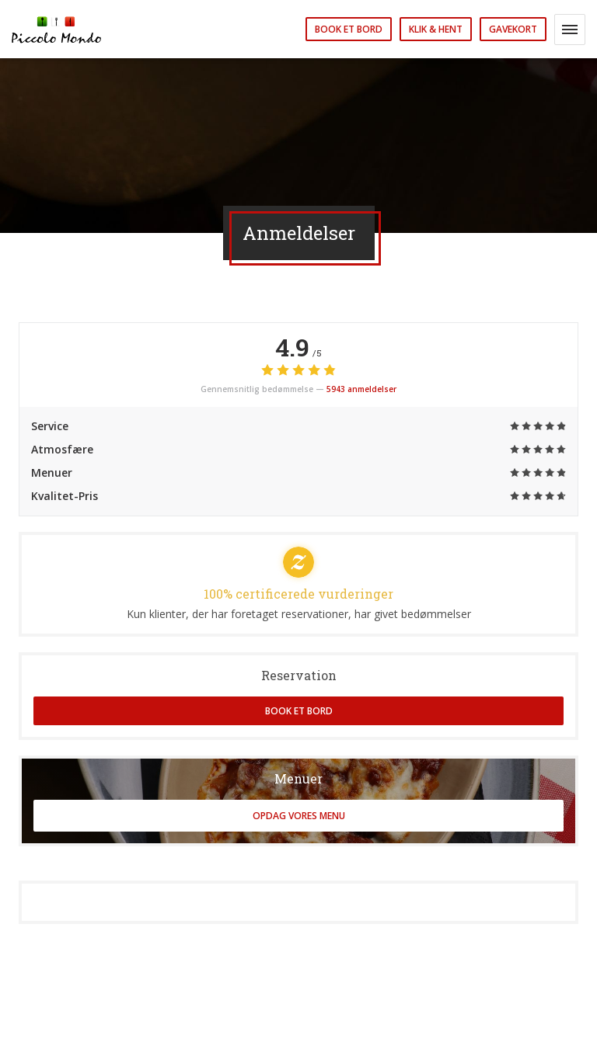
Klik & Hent (436, 29)
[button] (569, 29)
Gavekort (513, 29)
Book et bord (348, 29)
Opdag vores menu (299, 815)
